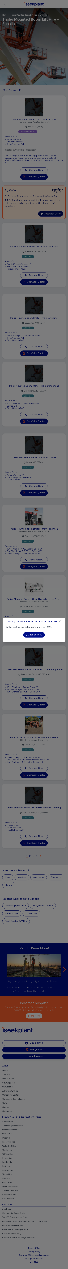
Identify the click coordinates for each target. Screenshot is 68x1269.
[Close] (59, 621)
